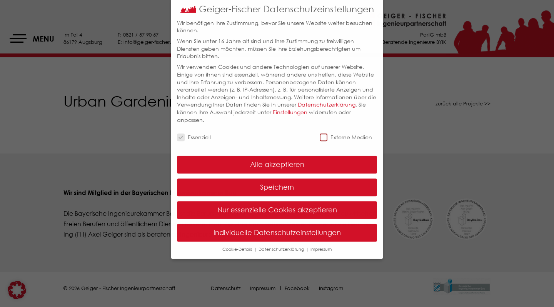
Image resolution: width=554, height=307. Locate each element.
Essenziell (194, 131)
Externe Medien (346, 131)
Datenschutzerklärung (326, 98)
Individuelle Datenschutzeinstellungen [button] (277, 226)
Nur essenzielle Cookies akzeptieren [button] (277, 204)
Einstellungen (290, 106)
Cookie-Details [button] (237, 243)
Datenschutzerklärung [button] (282, 243)
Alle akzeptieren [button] (277, 158)
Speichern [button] (277, 181)
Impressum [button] (321, 243)
